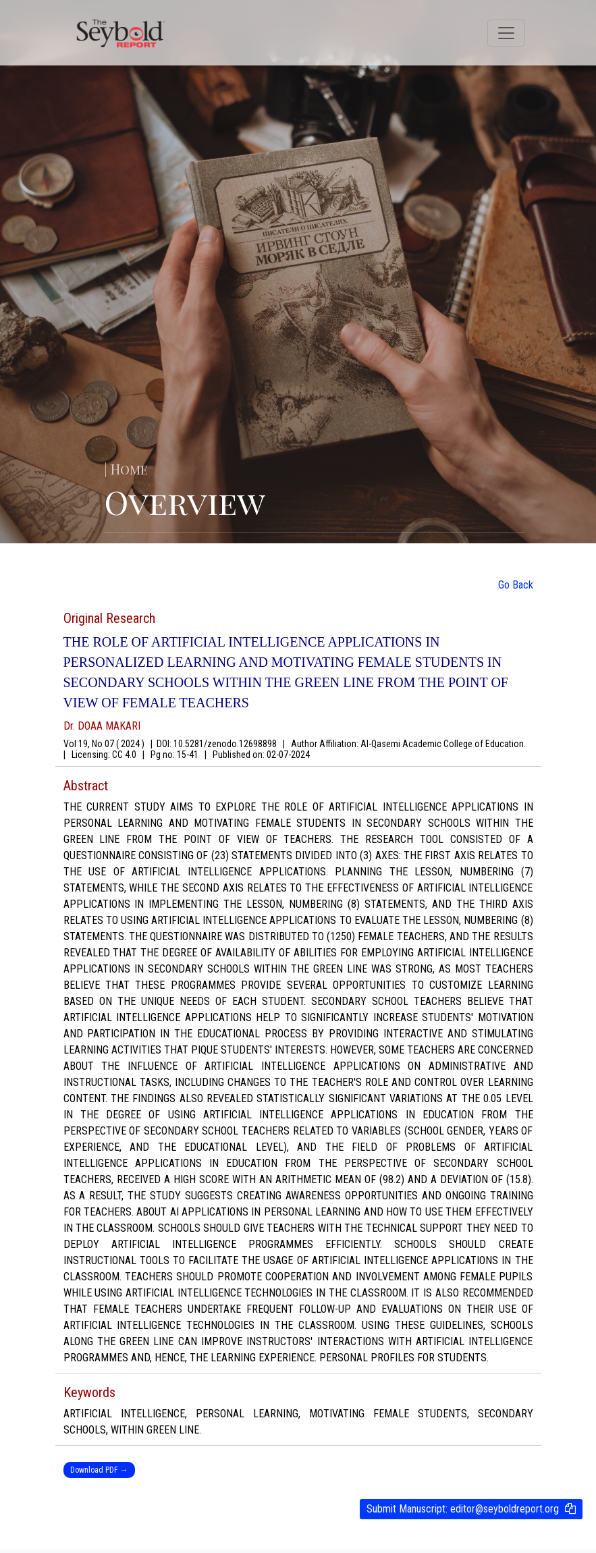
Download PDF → (99, 1470)
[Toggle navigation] (506, 33)
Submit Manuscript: (463, 1508)
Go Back (515, 584)
